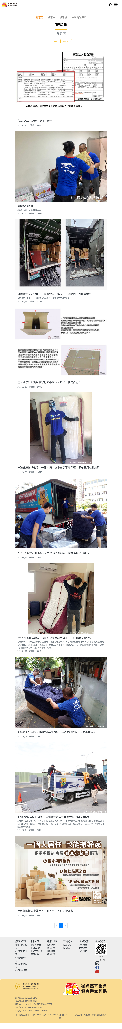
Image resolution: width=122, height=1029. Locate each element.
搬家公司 (20, 941)
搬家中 (51, 17)
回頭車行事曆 (37, 951)
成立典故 (83, 947)
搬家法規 (67, 944)
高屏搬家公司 (21, 970)
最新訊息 (52, 941)
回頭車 (35, 941)
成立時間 (83, 944)
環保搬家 (51, 951)
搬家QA (66, 947)
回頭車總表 (36, 954)
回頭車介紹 (36, 947)
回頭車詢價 (36, 944)
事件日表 (83, 951)
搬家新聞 (51, 947)
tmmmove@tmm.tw (33, 1007)
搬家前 (39, 17)
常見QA (67, 941)
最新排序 (55, 41)
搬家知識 (51, 954)
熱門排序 (66, 41)
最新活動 (51, 944)
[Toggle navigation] (115, 4)
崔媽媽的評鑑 (79, 17)
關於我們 (84, 941)
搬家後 (63, 17)
